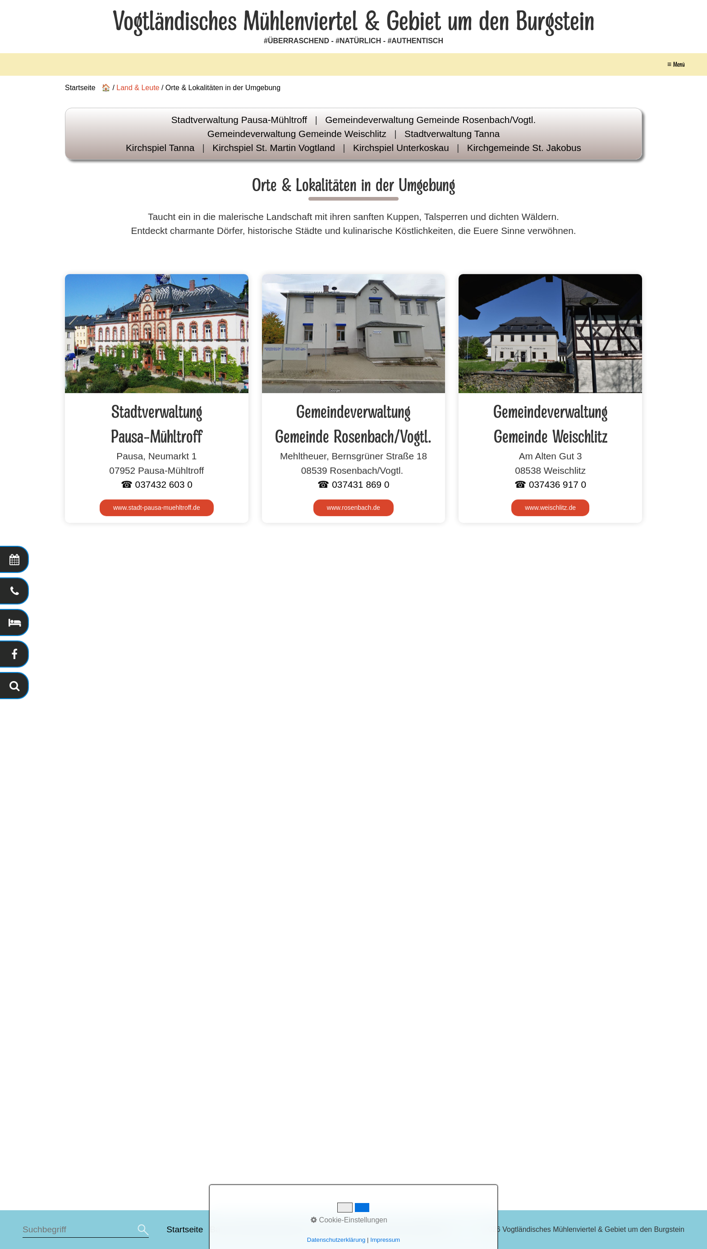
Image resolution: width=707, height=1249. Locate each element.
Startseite (184, 1229)
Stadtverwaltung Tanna (452, 133)
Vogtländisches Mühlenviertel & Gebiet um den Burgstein (353, 21)
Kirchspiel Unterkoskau (401, 147)
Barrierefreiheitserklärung (258, 1229)
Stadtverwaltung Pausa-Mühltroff (239, 119)
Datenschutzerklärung (405, 1229)
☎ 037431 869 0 (353, 485)
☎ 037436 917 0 (550, 485)
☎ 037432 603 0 (157, 485)
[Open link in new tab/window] (157, 508)
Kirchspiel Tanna (160, 147)
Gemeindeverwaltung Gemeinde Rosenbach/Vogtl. (430, 119)
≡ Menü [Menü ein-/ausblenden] (675, 64)
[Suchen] (142, 1230)
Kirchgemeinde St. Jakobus (524, 147)
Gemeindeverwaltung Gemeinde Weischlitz (296, 133)
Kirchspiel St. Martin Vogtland (273, 147)
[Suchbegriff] (86, 1230)
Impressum (335, 1229)
